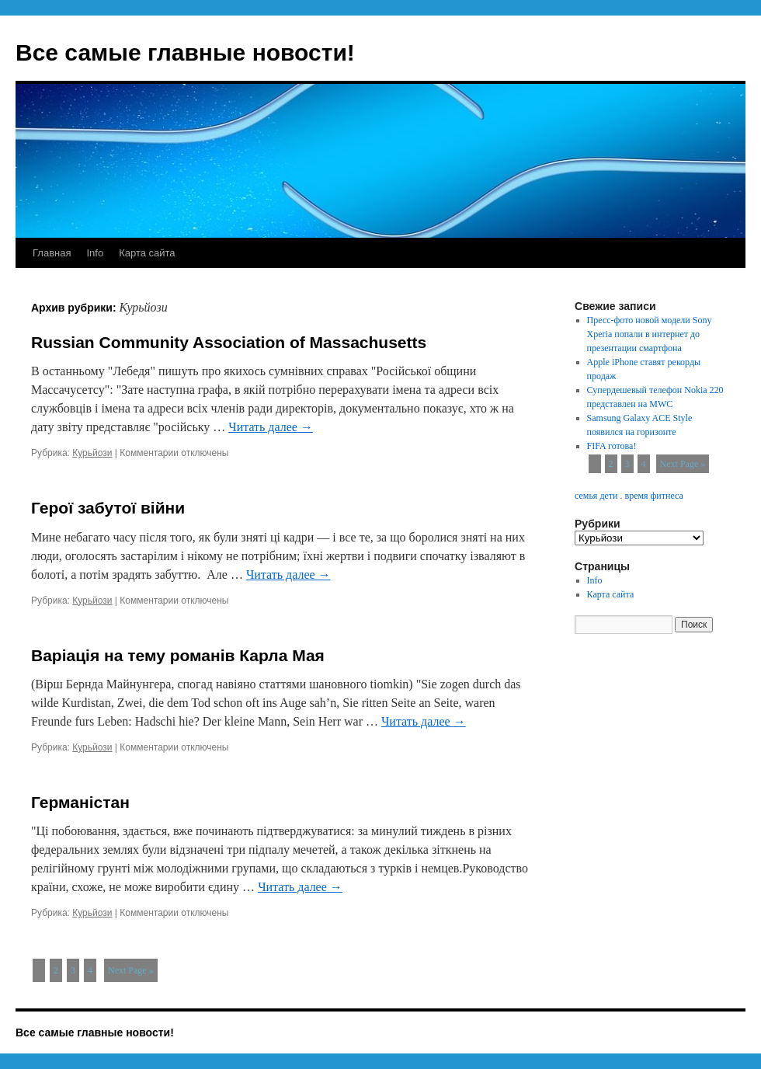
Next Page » (131, 970)
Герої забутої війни (108, 508)
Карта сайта (147, 253)
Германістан (80, 802)
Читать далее (270, 427)
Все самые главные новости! (185, 52)
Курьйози (92, 452)
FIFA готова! (612, 445)
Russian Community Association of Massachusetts (228, 342)
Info (94, 253)
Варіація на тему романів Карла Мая (178, 655)
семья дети (596, 495)
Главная (52, 253)
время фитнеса (653, 495)
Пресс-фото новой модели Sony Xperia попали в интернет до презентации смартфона (649, 334)
